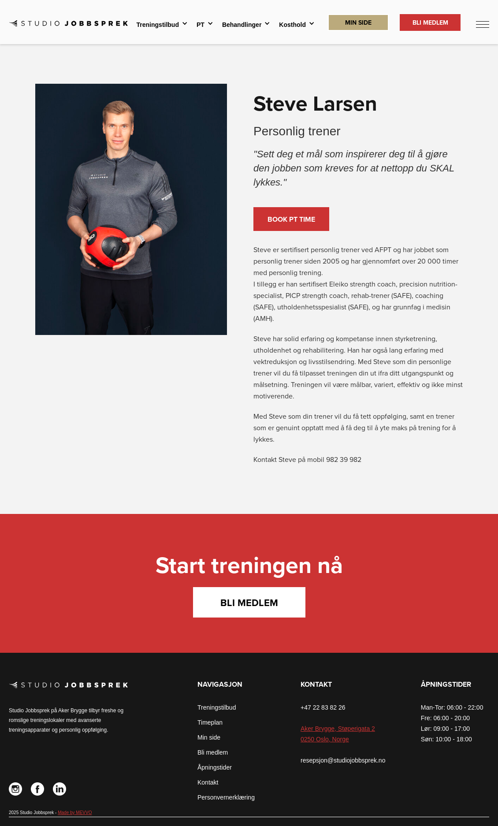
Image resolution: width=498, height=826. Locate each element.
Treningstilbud (216, 707)
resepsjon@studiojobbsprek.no (343, 760)
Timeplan (210, 722)
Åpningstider (214, 767)
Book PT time (291, 219)
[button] (162, 24)
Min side (208, 737)
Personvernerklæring (226, 797)
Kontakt (207, 782)
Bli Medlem (430, 22)
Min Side (358, 22)
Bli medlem (249, 603)
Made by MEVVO (75, 812)
